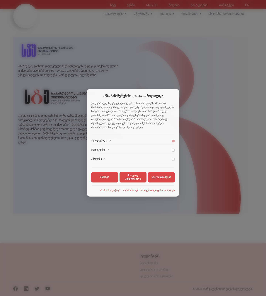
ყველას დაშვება (161, 177)
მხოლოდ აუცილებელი (133, 177)
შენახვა (104, 177)
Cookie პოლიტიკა (110, 190)
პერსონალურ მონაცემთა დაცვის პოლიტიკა (149, 190)
